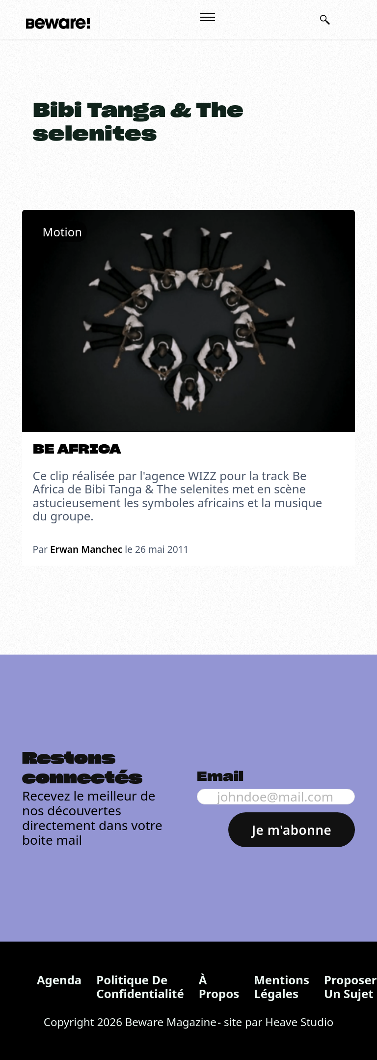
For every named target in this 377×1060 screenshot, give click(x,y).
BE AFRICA (77, 449)
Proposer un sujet (350, 986)
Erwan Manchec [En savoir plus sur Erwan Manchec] (86, 549)
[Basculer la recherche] (325, 19)
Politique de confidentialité (140, 986)
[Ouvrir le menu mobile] (207, 17)
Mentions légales (281, 986)
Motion (62, 232)
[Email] (276, 796)
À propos (219, 986)
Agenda (59, 980)
